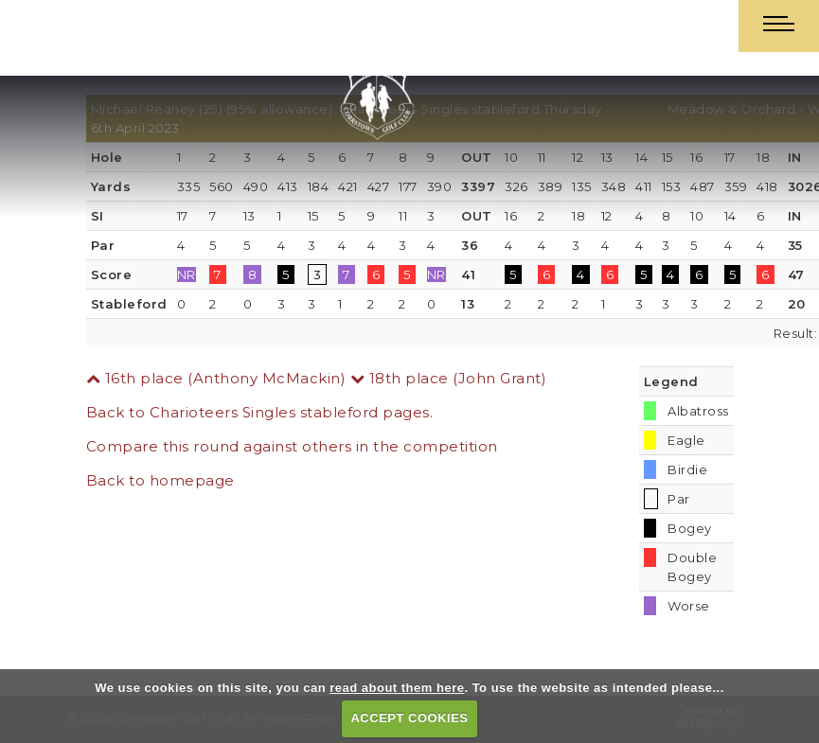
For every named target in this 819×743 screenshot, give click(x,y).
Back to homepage (160, 480)
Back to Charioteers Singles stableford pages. (260, 412)
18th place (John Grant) (448, 378)
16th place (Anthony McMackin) (216, 378)
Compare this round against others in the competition (292, 446)
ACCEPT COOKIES (409, 718)
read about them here (396, 688)
